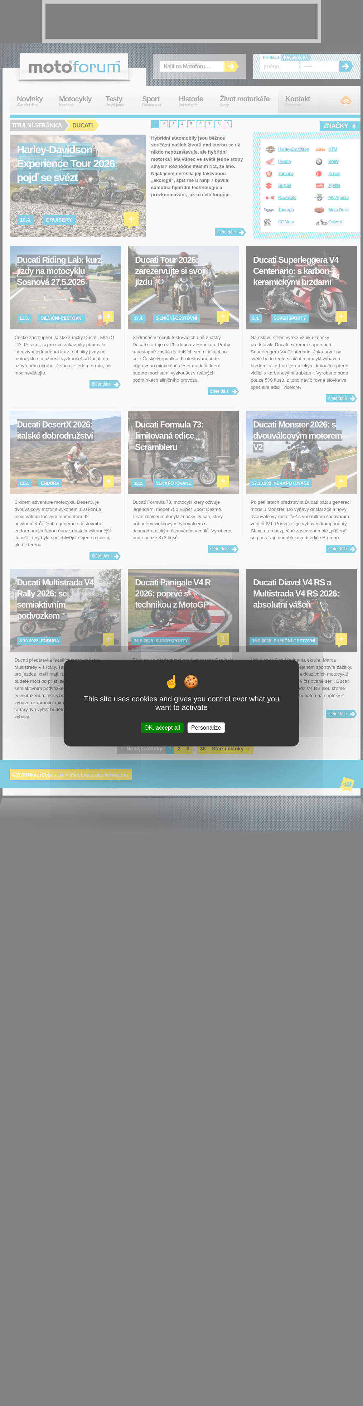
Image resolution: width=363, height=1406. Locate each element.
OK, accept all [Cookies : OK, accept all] (162, 728)
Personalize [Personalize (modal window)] (206, 728)
